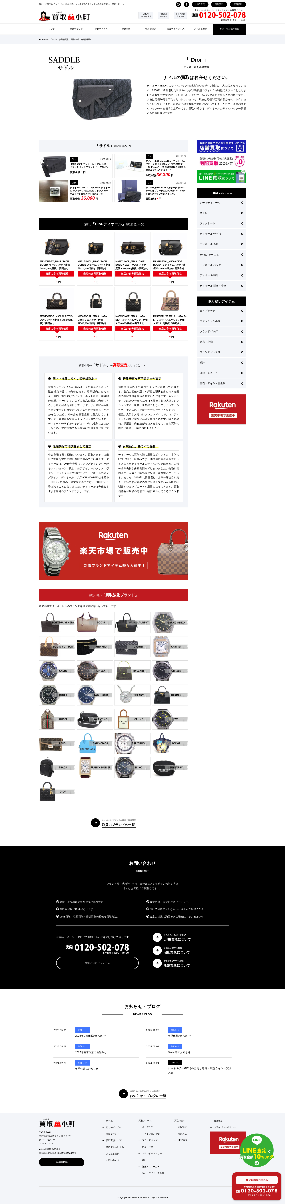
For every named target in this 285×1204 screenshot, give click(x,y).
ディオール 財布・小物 (221, 285)
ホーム (109, 1121)
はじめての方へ (114, 1127)
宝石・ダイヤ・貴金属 (221, 383)
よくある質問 (200, 29)
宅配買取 (219, 4)
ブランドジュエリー (221, 352)
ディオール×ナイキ (221, 233)
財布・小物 (221, 341)
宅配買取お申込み (257, 1180)
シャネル (174, 1062)
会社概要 (218, 1121)
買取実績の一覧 (114, 1140)
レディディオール (221, 202)
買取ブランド (76, 29)
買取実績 (126, 29)
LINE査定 (200, 4)
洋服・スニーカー (221, 373)
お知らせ (82, 1030)
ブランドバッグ (221, 331)
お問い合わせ (112, 1160)
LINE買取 (182, 1140)
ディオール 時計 (221, 275)
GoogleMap (62, 1162)
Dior (74, 159)
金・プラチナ (221, 310)
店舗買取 (238, 4)
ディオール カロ (221, 244)
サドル (221, 212)
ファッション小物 (221, 321)
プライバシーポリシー (225, 1127)
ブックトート (221, 223)
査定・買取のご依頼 (229, 29)
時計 (221, 362)
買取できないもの (175, 29)
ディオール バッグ (221, 264)
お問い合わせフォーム (97, 962)
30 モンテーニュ (221, 254)
